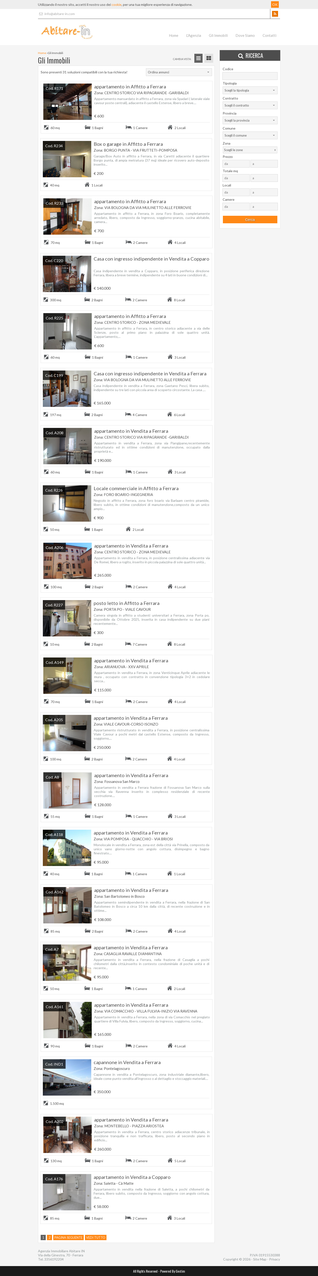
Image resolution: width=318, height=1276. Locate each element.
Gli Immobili (218, 35)
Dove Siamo (245, 35)
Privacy (274, 1259)
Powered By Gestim (172, 1271)
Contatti (269, 35)
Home (173, 35)
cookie (116, 4)
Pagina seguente (68, 1237)
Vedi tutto (95, 1237)
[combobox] (179, 72)
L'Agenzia (193, 35)
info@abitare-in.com (56, 14)
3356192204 (54, 1259)
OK (275, 4)
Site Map (259, 1259)
